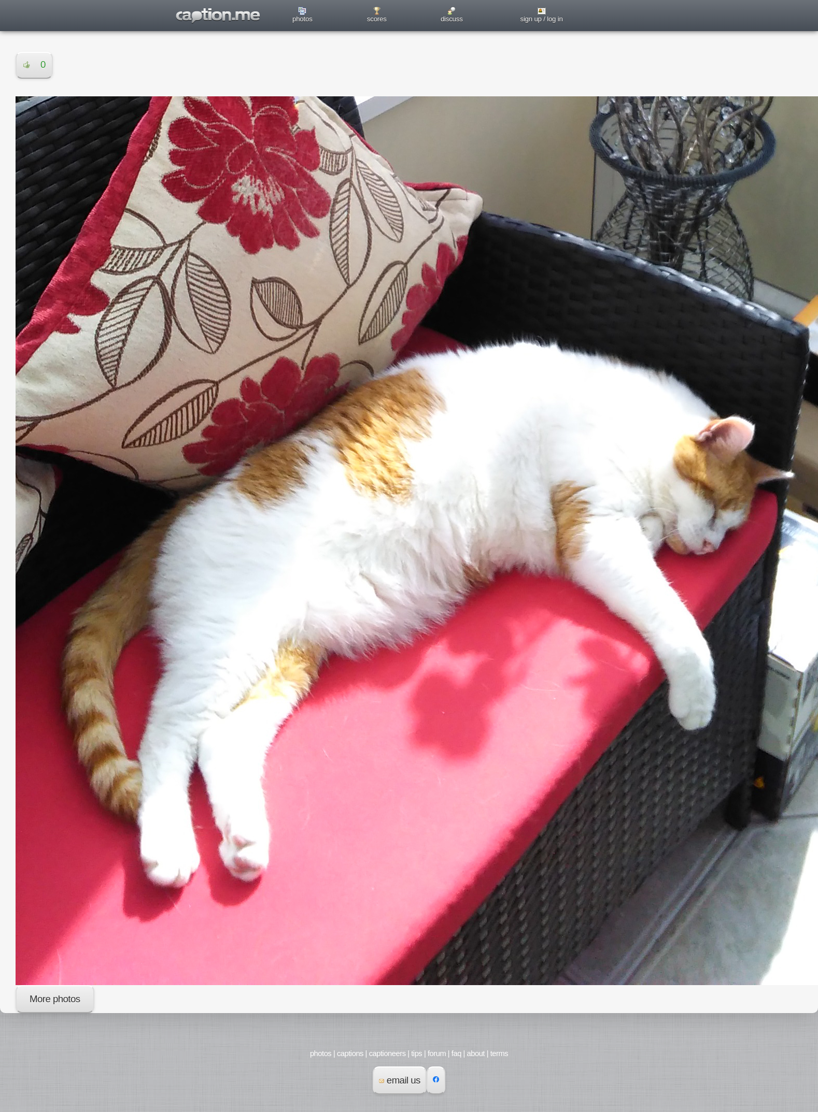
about (476, 1053)
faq (456, 1053)
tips (416, 1053)
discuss (452, 19)
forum (437, 1053)
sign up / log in (541, 19)
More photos (55, 998)
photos (302, 19)
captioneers (387, 1053)
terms (499, 1053)
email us (399, 1080)
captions (350, 1053)
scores (377, 19)
